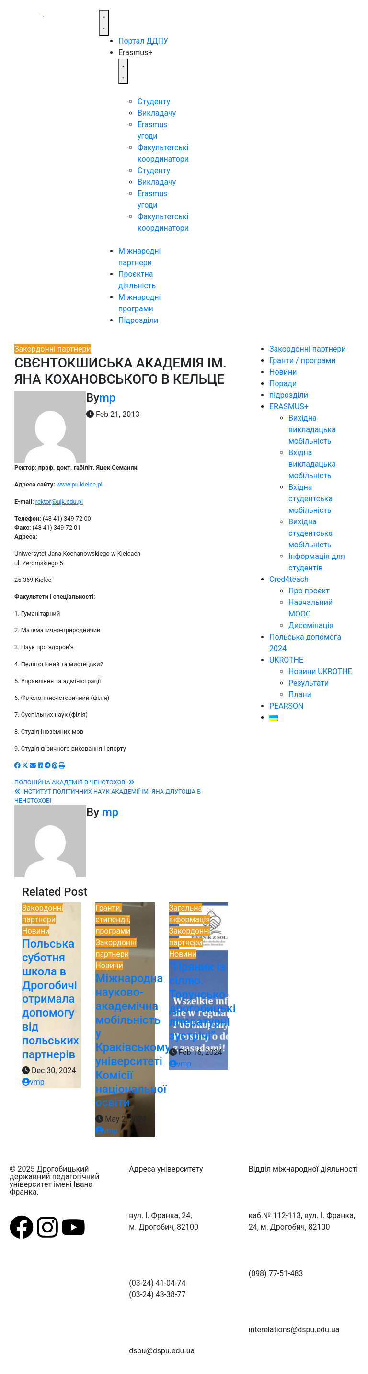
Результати (308, 682)
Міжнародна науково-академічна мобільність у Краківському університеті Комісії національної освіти (133, 1040)
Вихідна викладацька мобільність (312, 430)
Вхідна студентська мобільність (310, 499)
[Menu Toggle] (104, 23)
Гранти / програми (302, 360)
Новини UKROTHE (320, 671)
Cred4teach (289, 579)
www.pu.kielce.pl (80, 484)
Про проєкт (309, 590)
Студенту (154, 101)
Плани (299, 694)
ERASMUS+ (289, 406)
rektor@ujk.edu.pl (59, 501)
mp (107, 397)
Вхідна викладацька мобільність (312, 464)
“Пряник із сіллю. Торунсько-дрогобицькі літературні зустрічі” (202, 1001)
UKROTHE (286, 659)
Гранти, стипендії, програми (112, 919)
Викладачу (157, 113)
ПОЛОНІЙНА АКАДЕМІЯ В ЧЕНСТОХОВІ (74, 782)
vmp (33, 1082)
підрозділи (288, 395)
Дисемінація (311, 625)
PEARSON (286, 706)
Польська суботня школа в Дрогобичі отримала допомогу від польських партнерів (50, 999)
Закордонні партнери (52, 349)
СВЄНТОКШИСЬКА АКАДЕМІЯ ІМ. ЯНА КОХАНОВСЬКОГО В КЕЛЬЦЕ (120, 371)
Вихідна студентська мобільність (310, 533)
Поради (283, 383)
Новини (35, 931)
